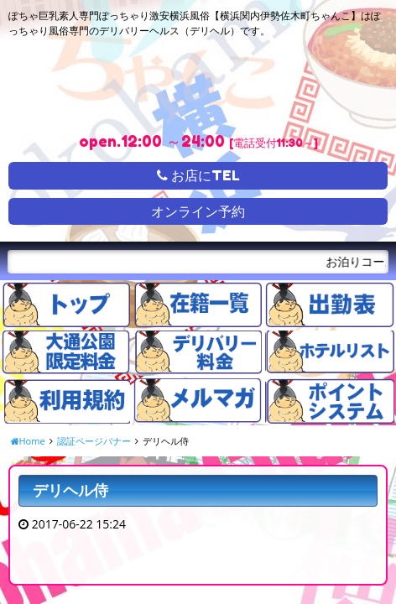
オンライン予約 (198, 211)
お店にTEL (198, 175)
